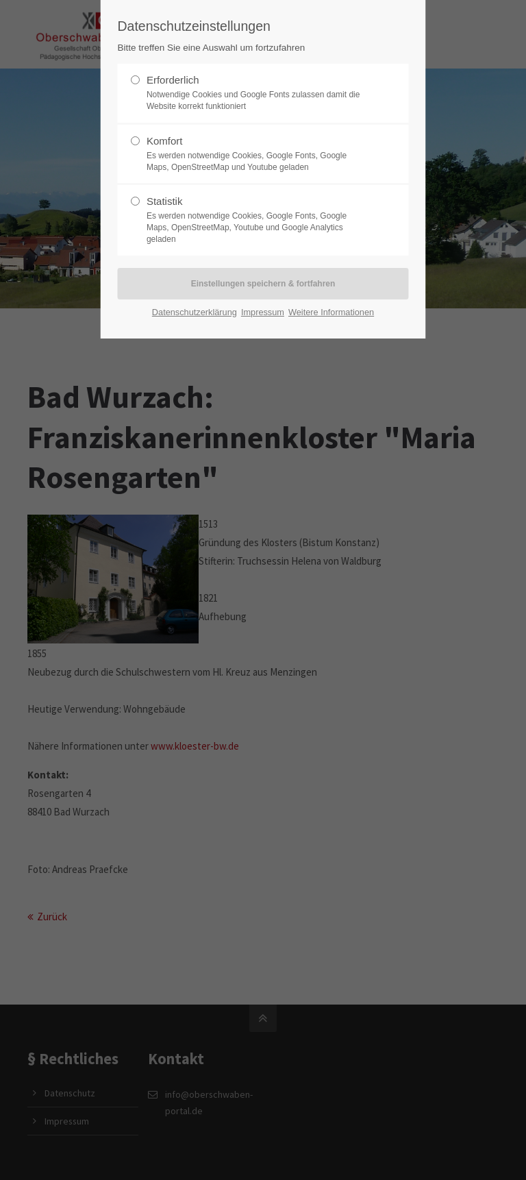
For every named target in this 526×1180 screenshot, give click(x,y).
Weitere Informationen (331, 312)
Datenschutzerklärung (194, 312)
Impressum (262, 312)
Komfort (257, 154)
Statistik (257, 220)
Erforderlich (257, 93)
